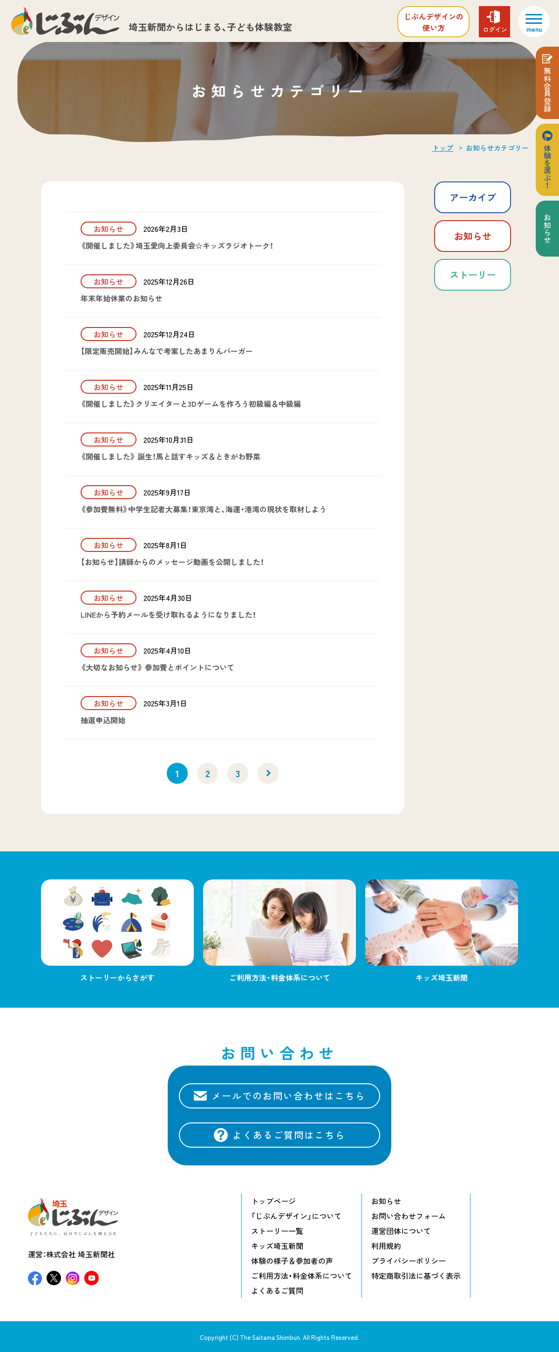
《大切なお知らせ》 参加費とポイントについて (157, 667)
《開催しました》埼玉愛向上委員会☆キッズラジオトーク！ (177, 245)
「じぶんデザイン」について (296, 1215)
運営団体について (401, 1230)
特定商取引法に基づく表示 (416, 1275)
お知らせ (472, 236)
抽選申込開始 (103, 719)
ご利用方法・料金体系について (301, 1275)
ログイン (495, 29)
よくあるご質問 (277, 1290)
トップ (442, 148)
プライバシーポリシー (408, 1260)
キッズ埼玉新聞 (277, 1245)
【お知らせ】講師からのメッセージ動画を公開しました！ (172, 561)
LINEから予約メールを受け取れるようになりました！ (168, 614)
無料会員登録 (547, 89)
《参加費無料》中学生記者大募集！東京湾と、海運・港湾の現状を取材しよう (204, 509)
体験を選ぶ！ (547, 166)
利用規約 (386, 1245)
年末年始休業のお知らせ (122, 298)
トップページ (273, 1200)
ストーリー (473, 274)
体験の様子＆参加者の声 (292, 1260)
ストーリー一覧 (277, 1230)
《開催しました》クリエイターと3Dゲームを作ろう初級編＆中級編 (191, 403)
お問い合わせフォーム (408, 1215)
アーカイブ (473, 197)
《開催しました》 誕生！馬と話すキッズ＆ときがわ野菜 (170, 456)
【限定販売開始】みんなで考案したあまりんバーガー (167, 350)
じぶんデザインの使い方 (434, 22)
